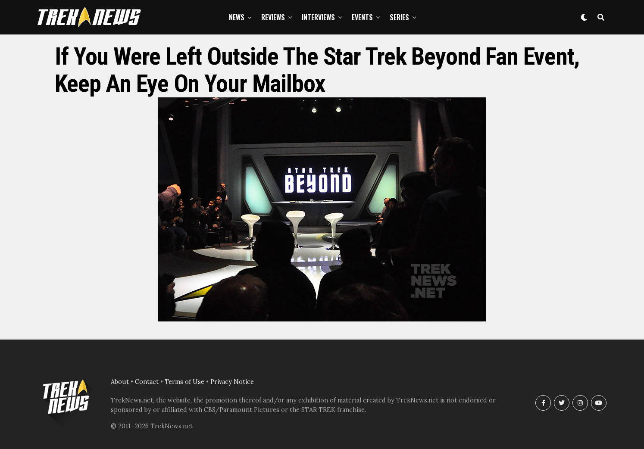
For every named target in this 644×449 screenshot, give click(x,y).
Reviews (273, 17)
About (120, 382)
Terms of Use (184, 382)
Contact (147, 382)
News (236, 17)
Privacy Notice (232, 382)
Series (399, 17)
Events (362, 17)
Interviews (318, 17)
